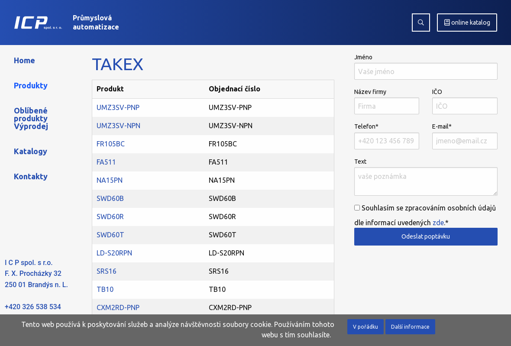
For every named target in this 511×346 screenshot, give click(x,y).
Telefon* (387, 136)
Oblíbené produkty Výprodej (31, 118)
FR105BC (111, 144)
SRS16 (106, 271)
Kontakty (31, 176)
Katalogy (30, 151)
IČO (465, 101)
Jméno (426, 67)
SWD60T (110, 235)
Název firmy (387, 101)
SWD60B (110, 198)
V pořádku (365, 327)
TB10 (105, 289)
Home (24, 60)
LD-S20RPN (114, 253)
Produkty (31, 85)
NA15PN (110, 180)
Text (426, 177)
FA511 (106, 162)
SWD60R (110, 216)
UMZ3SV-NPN (118, 125)
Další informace (410, 327)
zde (438, 222)
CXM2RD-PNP (118, 307)
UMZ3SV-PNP (118, 107)
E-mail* (465, 136)
